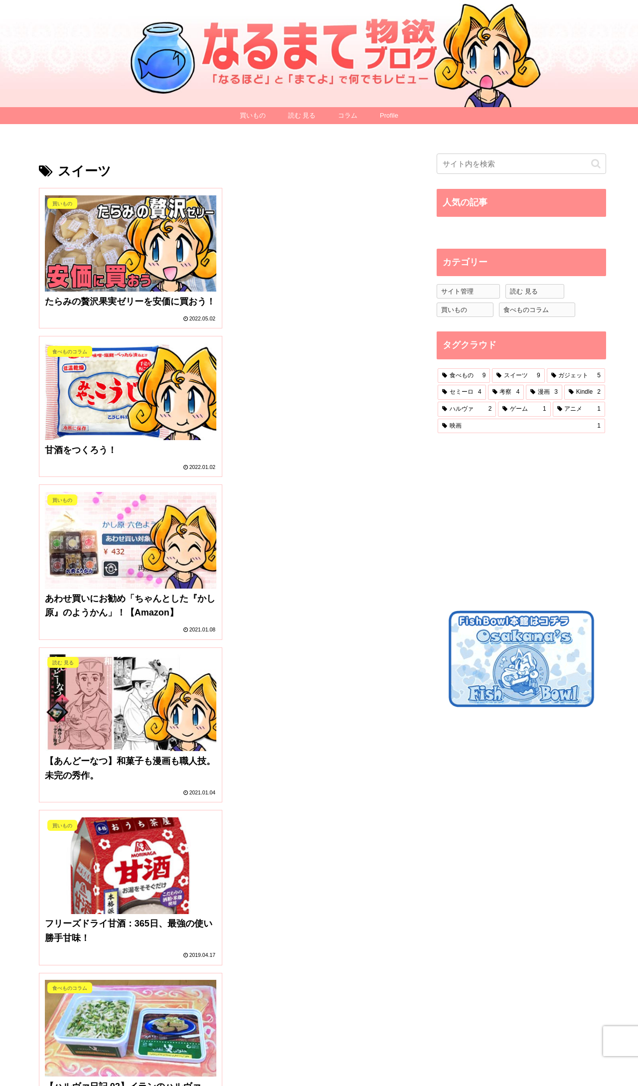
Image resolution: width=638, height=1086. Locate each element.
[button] (596, 163)
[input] (521, 164)
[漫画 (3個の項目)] (544, 392)
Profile (463, 1055)
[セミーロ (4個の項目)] (462, 392)
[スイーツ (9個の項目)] (518, 375)
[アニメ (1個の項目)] (579, 409)
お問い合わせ (582, 1055)
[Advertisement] (511, 520)
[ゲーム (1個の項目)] (524, 409)
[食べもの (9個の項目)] (464, 375)
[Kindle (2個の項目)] (584, 392)
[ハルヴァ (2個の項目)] (467, 409)
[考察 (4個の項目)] (506, 392)
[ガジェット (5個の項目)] (576, 375)
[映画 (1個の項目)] (521, 426)
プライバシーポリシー (523, 1061)
